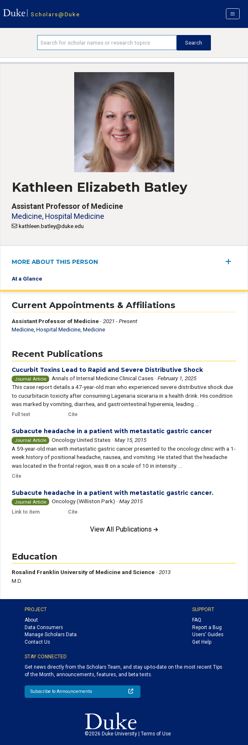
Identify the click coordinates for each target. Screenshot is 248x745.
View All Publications (124, 529)
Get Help (201, 642)
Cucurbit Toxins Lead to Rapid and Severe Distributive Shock (107, 369)
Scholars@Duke (55, 14)
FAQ (196, 620)
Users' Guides (207, 634)
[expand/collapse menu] (230, 261)
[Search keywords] (107, 42)
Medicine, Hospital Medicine (58, 216)
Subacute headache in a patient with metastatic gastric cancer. (112, 492)
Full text (21, 414)
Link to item (26, 512)
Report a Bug (207, 627)
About (31, 620)
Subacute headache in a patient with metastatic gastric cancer (112, 431)
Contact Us (37, 642)
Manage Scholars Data (51, 634)
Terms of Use (156, 734)
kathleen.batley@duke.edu (51, 226)
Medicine (94, 329)
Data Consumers (44, 627)
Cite (73, 414)
